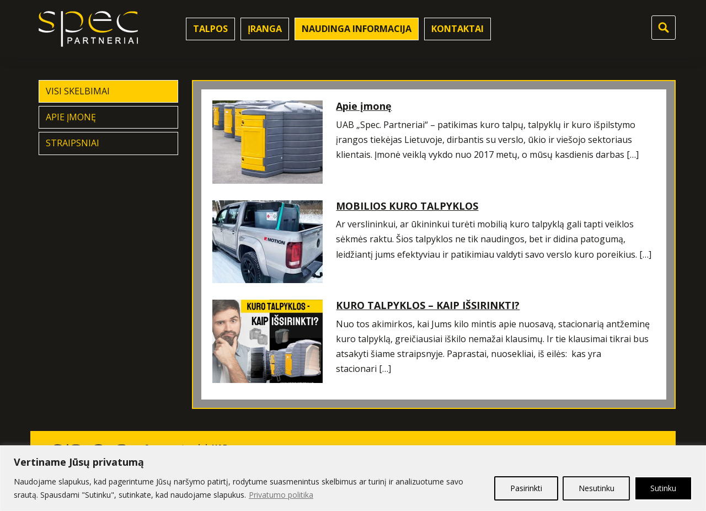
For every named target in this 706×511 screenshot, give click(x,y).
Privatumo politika (281, 494)
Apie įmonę (71, 117)
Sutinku (663, 488)
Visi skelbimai (78, 91)
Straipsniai (72, 143)
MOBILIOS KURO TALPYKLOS (407, 205)
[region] (353, 478)
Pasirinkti (526, 488)
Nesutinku (596, 488)
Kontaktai (457, 29)
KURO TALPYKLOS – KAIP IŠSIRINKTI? (428, 305)
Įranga (265, 29)
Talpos (210, 29)
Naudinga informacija (356, 29)
